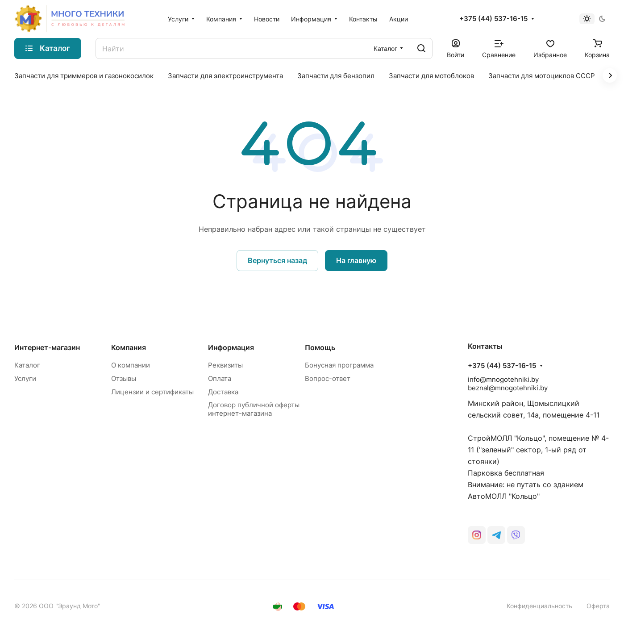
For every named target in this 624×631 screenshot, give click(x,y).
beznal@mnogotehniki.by (508, 388)
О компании (130, 365)
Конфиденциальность (539, 606)
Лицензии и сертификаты (152, 392)
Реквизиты (225, 365)
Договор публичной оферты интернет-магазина (254, 409)
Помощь (320, 347)
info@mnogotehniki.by (503, 379)
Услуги (25, 378)
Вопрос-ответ (327, 378)
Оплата (219, 378)
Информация (231, 347)
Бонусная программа (339, 365)
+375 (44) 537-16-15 (493, 19)
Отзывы (123, 378)
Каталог (27, 365)
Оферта (598, 606)
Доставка (223, 392)
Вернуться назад (277, 260)
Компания (128, 347)
